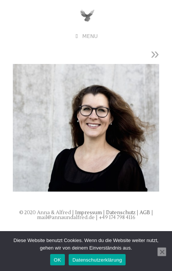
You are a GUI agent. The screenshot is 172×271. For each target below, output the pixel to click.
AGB (145, 213)
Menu (90, 36)
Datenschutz (121, 213)
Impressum (88, 213)
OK (57, 260)
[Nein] (161, 251)
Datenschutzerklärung (97, 260)
